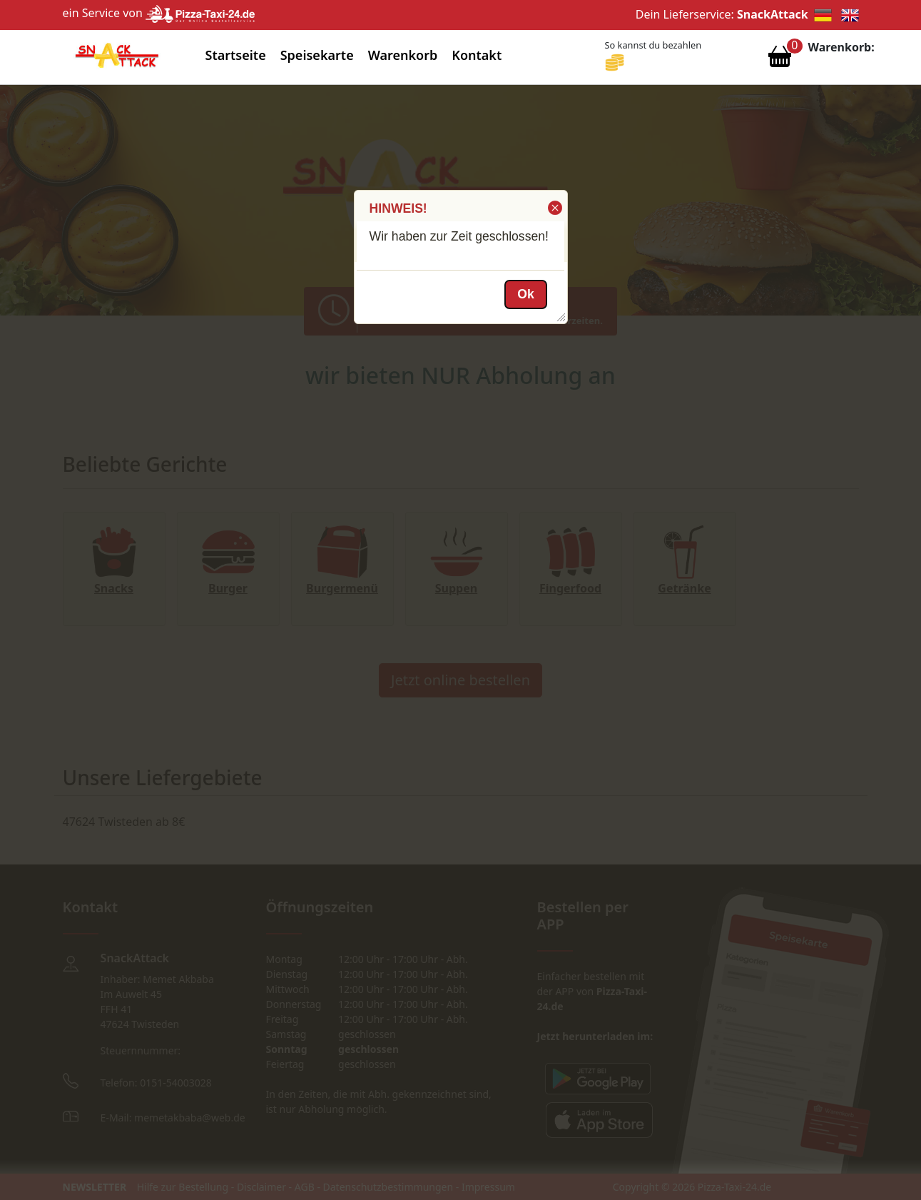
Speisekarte (317, 55)
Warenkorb (403, 55)
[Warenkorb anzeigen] (779, 60)
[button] (554, 208)
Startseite (235, 55)
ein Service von (159, 13)
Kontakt (477, 55)
